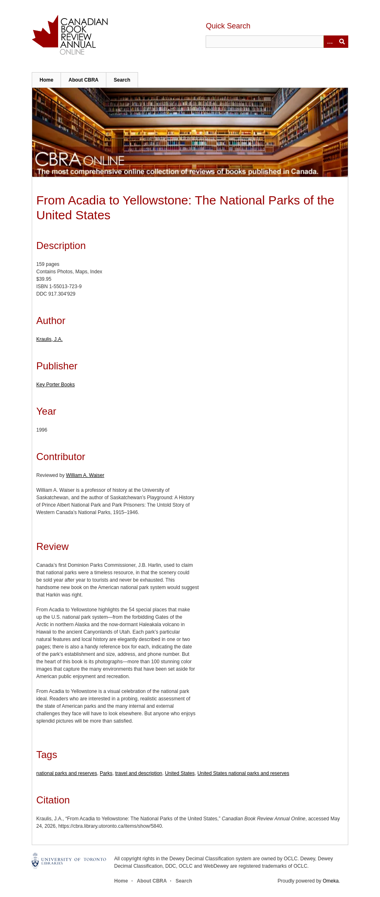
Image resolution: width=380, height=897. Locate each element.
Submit (342, 41)
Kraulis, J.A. (49, 339)
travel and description (138, 773)
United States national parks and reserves (243, 773)
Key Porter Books (55, 384)
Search (122, 80)
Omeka (331, 881)
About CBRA (83, 80)
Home (46, 80)
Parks (106, 773)
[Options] (330, 41)
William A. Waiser (85, 475)
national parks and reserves (66, 773)
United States (180, 773)
